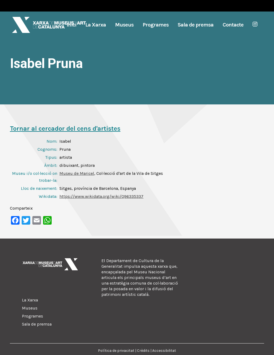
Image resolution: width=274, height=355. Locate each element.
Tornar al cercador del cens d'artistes (65, 128)
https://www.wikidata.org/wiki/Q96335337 (101, 196)
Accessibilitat (164, 350)
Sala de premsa (37, 324)
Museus (29, 308)
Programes (32, 316)
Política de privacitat (116, 350)
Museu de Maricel (76, 173)
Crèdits (143, 350)
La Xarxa (30, 300)
